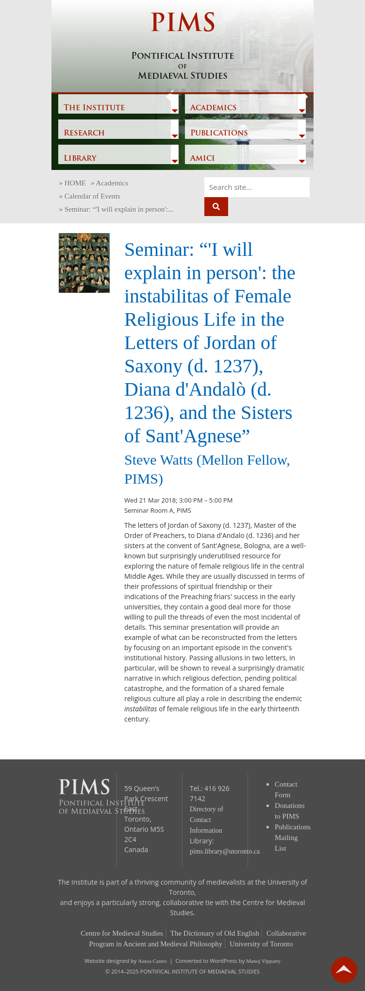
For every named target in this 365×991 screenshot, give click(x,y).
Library (80, 159)
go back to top (344, 970)
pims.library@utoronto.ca (225, 851)
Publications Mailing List (293, 837)
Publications (219, 133)
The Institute (94, 108)
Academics (213, 108)
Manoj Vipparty (263, 961)
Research (84, 133)
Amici (202, 159)
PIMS (182, 47)
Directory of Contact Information (206, 820)
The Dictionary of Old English (214, 933)
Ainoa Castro (152, 961)
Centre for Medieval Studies (122, 933)
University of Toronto (261, 944)
